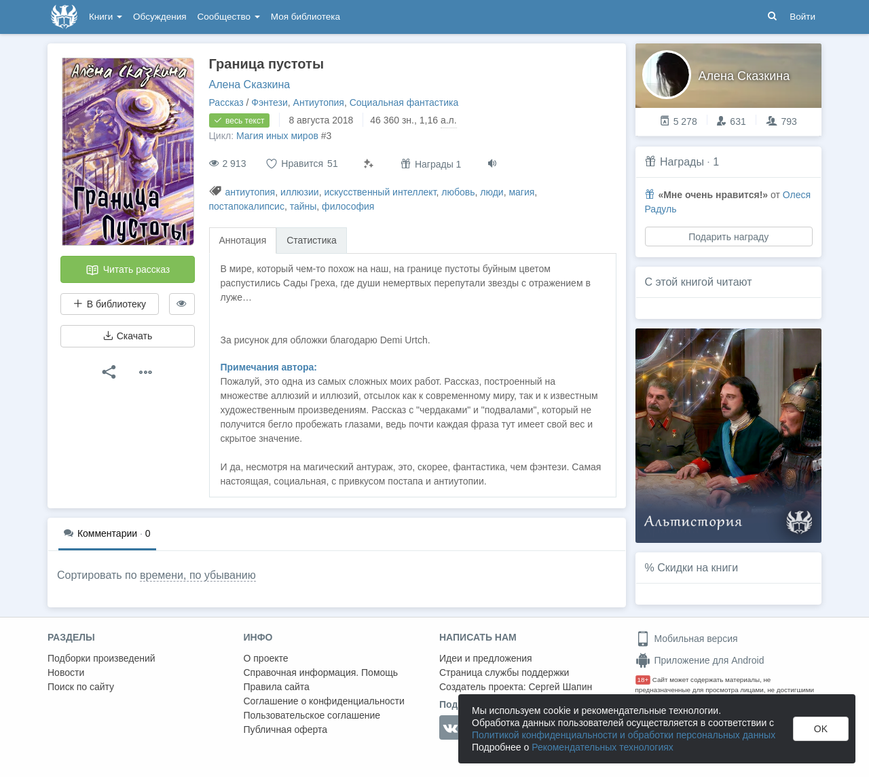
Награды (682, 162)
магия (521, 192)
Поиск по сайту (81, 686)
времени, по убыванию (198, 575)
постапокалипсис (246, 206)
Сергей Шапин (560, 686)
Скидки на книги (697, 567)
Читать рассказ (128, 270)
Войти (802, 17)
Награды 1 (431, 164)
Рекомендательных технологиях (602, 747)
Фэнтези (269, 102)
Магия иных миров (277, 135)
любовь (458, 192)
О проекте (266, 658)
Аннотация (243, 240)
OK (821, 728)
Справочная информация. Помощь (321, 672)
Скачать (127, 335)
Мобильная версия (686, 638)
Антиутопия (318, 102)
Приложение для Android (699, 660)
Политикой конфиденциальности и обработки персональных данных (623, 734)
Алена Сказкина (250, 84)
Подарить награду (728, 236)
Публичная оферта (286, 729)
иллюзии (299, 192)
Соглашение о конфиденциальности (324, 701)
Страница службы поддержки (504, 672)
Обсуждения (159, 17)
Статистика (311, 240)
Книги (105, 17)
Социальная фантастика (404, 102)
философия (348, 206)
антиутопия (250, 192)
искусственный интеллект (380, 192)
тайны (303, 206)
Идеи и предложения (485, 658)
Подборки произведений (101, 658)
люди (491, 192)
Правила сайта (277, 686)
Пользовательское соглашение (312, 715)
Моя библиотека (305, 17)
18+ (643, 679)
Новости (66, 672)
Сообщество (229, 17)
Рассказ (226, 102)
